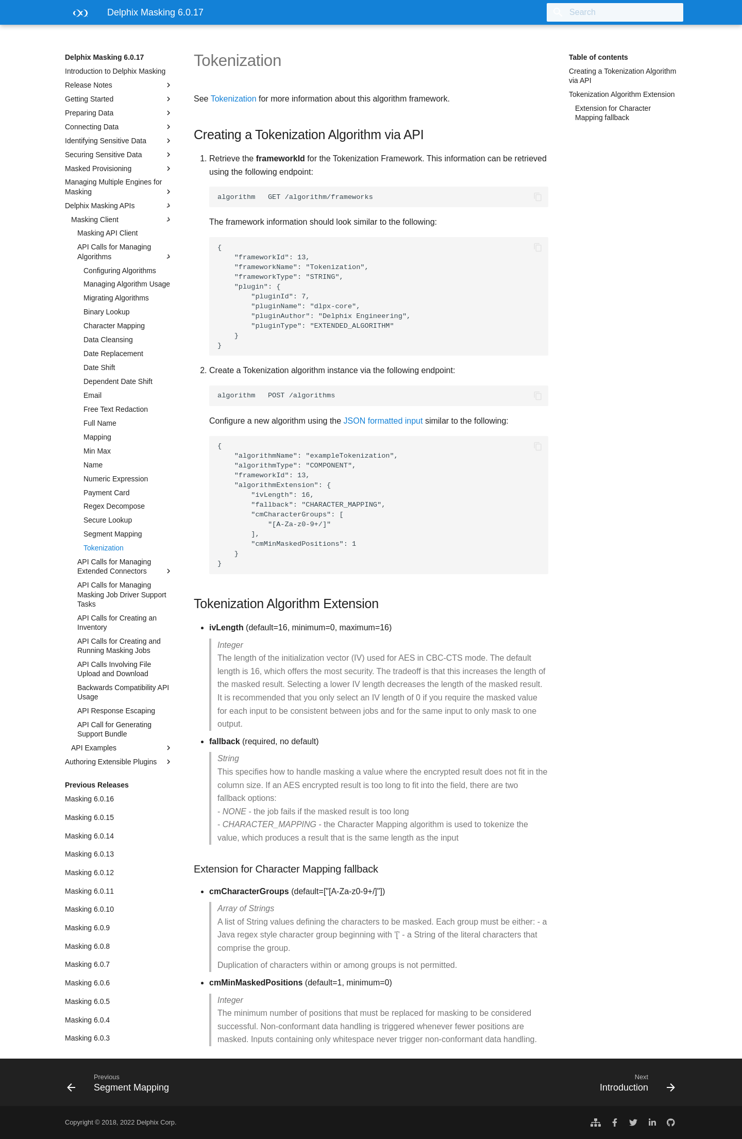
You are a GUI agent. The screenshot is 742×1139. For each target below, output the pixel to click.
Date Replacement (113, 353)
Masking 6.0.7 (87, 964)
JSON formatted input (383, 420)
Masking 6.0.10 (89, 909)
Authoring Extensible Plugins (119, 761)
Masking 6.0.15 (89, 817)
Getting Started (119, 99)
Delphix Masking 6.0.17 (104, 57)
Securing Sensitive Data (119, 154)
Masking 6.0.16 (89, 799)
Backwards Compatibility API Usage (123, 692)
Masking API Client (107, 233)
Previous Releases (97, 785)
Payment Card (106, 493)
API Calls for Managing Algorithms (125, 252)
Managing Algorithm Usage (126, 284)
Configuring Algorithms (119, 270)
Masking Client (122, 219)
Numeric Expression (115, 479)
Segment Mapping (112, 534)
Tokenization (103, 548)
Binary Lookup (106, 312)
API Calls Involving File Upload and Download (114, 669)
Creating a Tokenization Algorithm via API (622, 76)
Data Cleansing (108, 340)
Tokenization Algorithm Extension (621, 94)
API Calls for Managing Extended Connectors (125, 567)
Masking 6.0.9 (87, 928)
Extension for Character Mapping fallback (613, 113)
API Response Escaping (116, 711)
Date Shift (99, 367)
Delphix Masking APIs (119, 205)
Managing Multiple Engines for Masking (119, 187)
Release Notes (119, 85)
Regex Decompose (114, 506)
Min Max (97, 451)
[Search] (623, 12)
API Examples (122, 747)
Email (92, 395)
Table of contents (598, 57)
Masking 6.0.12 (89, 872)
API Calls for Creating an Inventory (117, 622)
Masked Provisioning (119, 168)
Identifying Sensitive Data (119, 140)
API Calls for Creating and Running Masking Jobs (119, 646)
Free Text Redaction (115, 409)
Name (93, 465)
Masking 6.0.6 (87, 983)
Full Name (99, 423)
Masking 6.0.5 (87, 1001)
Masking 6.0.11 (89, 891)
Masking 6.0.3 (87, 1038)
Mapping (97, 437)
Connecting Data (119, 126)
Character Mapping (114, 326)
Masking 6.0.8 (87, 946)
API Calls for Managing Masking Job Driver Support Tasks (121, 594)
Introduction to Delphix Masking (115, 71)
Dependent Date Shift (118, 381)
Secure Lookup (107, 520)
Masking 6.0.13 (89, 854)
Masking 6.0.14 (89, 836)
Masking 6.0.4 (87, 1020)
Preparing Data (119, 113)
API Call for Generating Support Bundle (114, 729)
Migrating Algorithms (116, 298)
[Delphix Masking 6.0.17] (78, 15)
